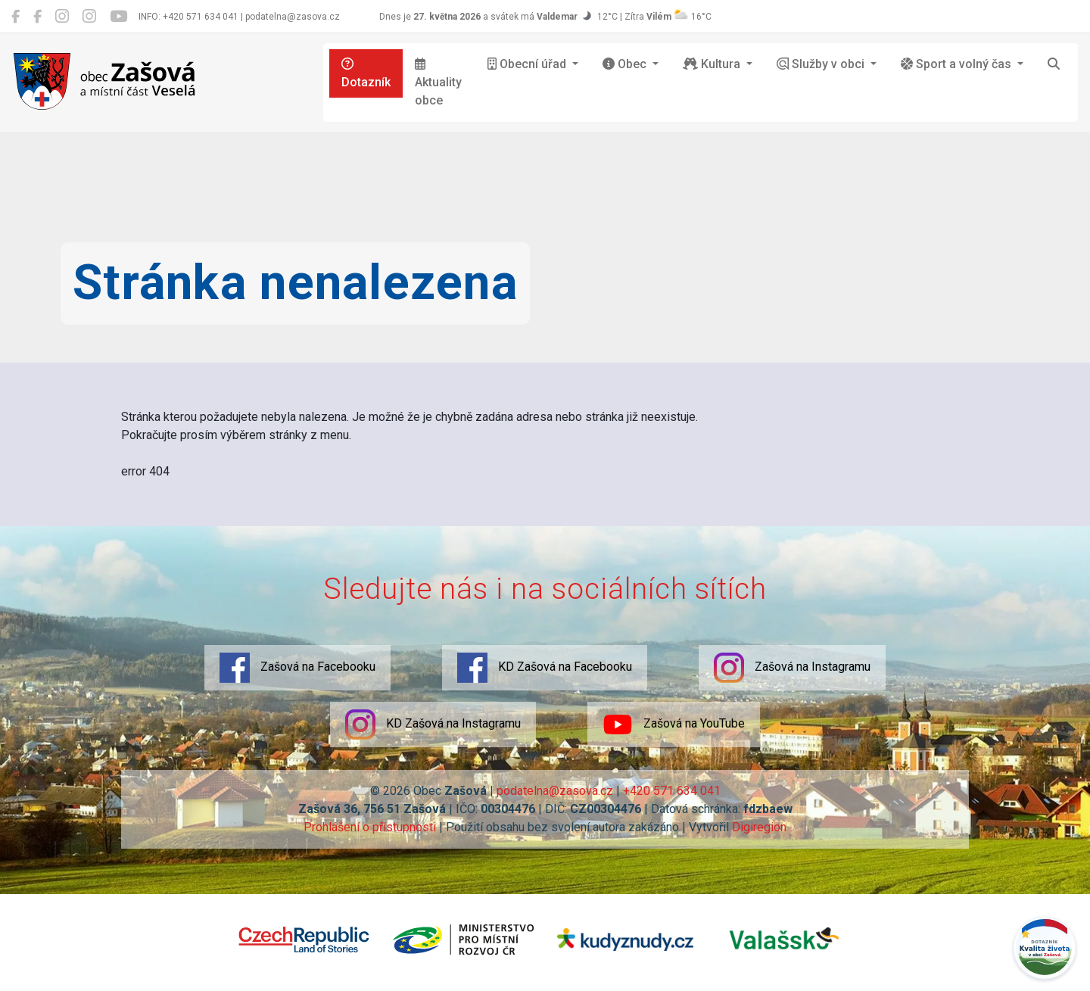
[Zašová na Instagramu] (62, 17)
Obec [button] (626, 64)
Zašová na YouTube (674, 724)
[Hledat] (1054, 64)
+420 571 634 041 (672, 791)
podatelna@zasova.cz (555, 791)
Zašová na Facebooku (297, 668)
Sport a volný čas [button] (957, 64)
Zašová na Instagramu (792, 668)
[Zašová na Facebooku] (15, 17)
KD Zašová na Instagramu (433, 724)
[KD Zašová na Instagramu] (89, 17)
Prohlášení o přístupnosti (370, 827)
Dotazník (366, 73)
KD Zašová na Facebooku (544, 668)
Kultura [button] (713, 64)
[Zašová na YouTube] (118, 17)
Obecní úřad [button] (528, 64)
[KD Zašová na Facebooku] (37, 17)
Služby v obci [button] (822, 64)
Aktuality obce (438, 83)
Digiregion (759, 827)
